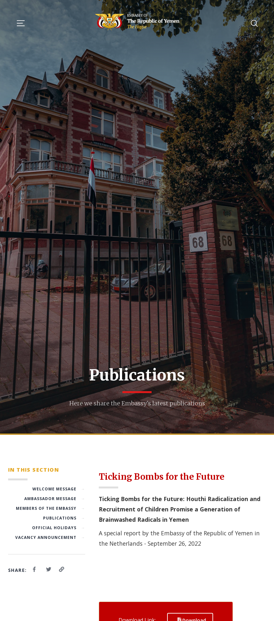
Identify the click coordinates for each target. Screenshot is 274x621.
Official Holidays (58, 527)
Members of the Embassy (50, 508)
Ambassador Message (54, 498)
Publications (64, 518)
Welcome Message (58, 489)
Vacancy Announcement (50, 537)
